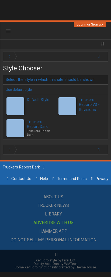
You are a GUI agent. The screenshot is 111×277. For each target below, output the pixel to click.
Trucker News (53, 205)
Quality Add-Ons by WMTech (55, 264)
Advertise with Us (53, 222)
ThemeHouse (85, 267)
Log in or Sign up (90, 24)
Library (53, 214)
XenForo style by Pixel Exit (55, 260)
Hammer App (53, 231)
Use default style (19, 90)
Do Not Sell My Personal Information (53, 239)
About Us (53, 196)
